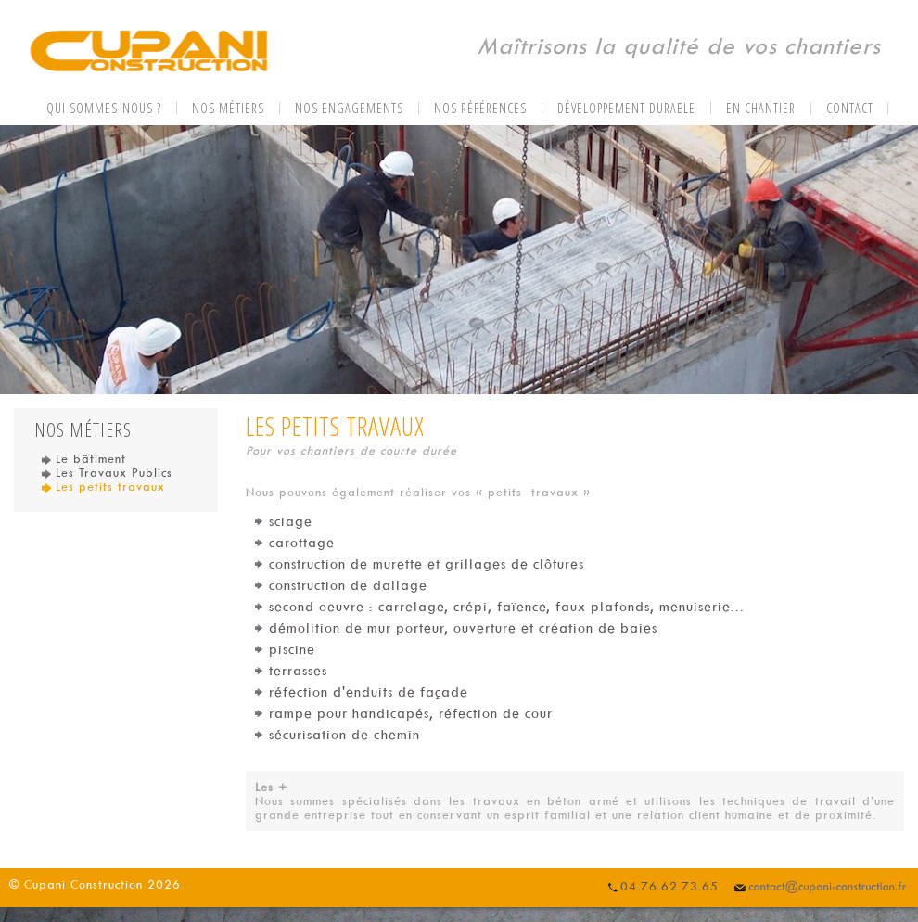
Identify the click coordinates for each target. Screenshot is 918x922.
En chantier (761, 108)
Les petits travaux (103, 486)
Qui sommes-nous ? (103, 108)
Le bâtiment (84, 459)
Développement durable (626, 108)
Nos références (480, 108)
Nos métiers (228, 108)
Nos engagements (349, 108)
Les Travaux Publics (107, 473)
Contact (849, 108)
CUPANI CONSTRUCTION (148, 53)
